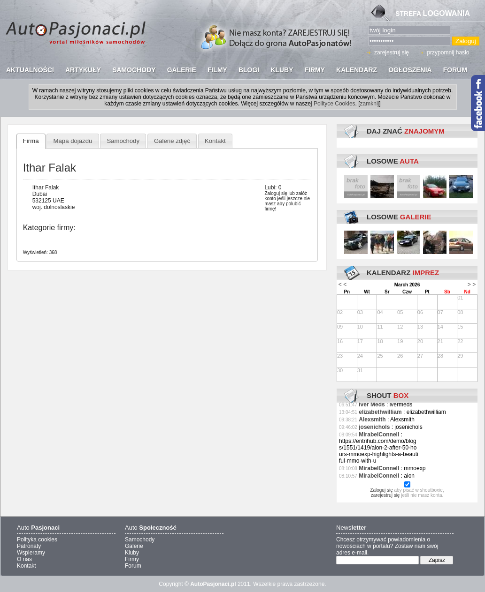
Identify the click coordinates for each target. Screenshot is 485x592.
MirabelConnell (379, 434)
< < (342, 284)
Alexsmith (372, 419)
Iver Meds (372, 404)
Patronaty (29, 546)
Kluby (132, 552)
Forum (133, 565)
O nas (24, 559)
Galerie (134, 546)
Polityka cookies (37, 539)
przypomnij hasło (448, 52)
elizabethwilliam (380, 412)
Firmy (132, 559)
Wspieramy (31, 552)
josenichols (374, 427)
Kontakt (215, 140)
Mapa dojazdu (73, 140)
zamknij (369, 103)
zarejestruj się (391, 52)
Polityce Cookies (334, 103)
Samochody (123, 140)
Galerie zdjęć (172, 140)
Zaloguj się (275, 193)
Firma (31, 140)
